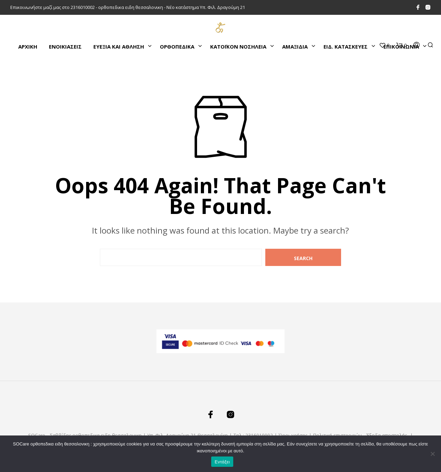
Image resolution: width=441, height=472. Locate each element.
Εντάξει (222, 461)
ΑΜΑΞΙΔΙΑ (295, 46)
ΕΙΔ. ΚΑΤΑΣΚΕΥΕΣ (346, 46)
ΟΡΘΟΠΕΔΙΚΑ (177, 46)
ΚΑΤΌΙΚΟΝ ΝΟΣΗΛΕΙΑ (238, 46)
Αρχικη (27, 46)
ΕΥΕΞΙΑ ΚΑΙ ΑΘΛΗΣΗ (118, 46)
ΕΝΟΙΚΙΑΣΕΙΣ (65, 46)
